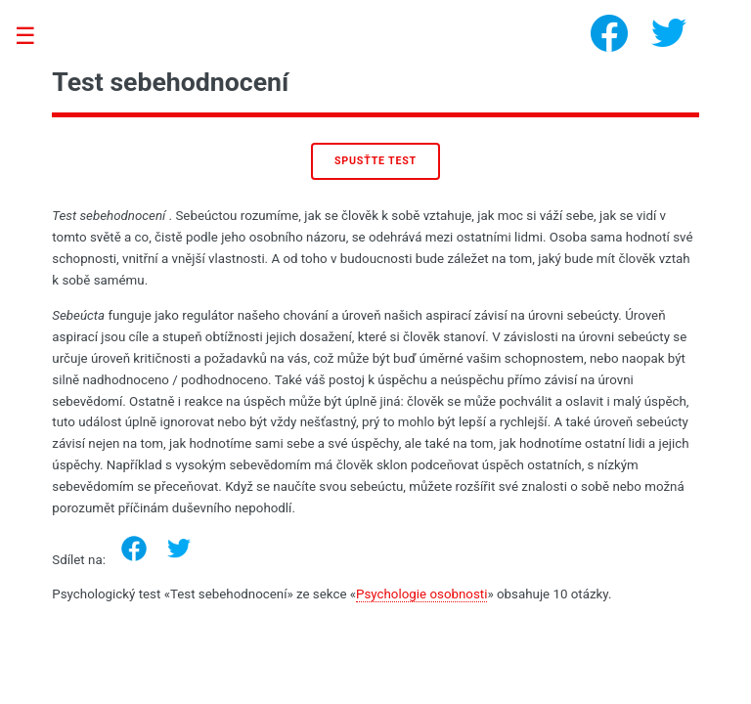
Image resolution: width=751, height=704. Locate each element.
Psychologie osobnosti (421, 594)
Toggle (35, 36)
